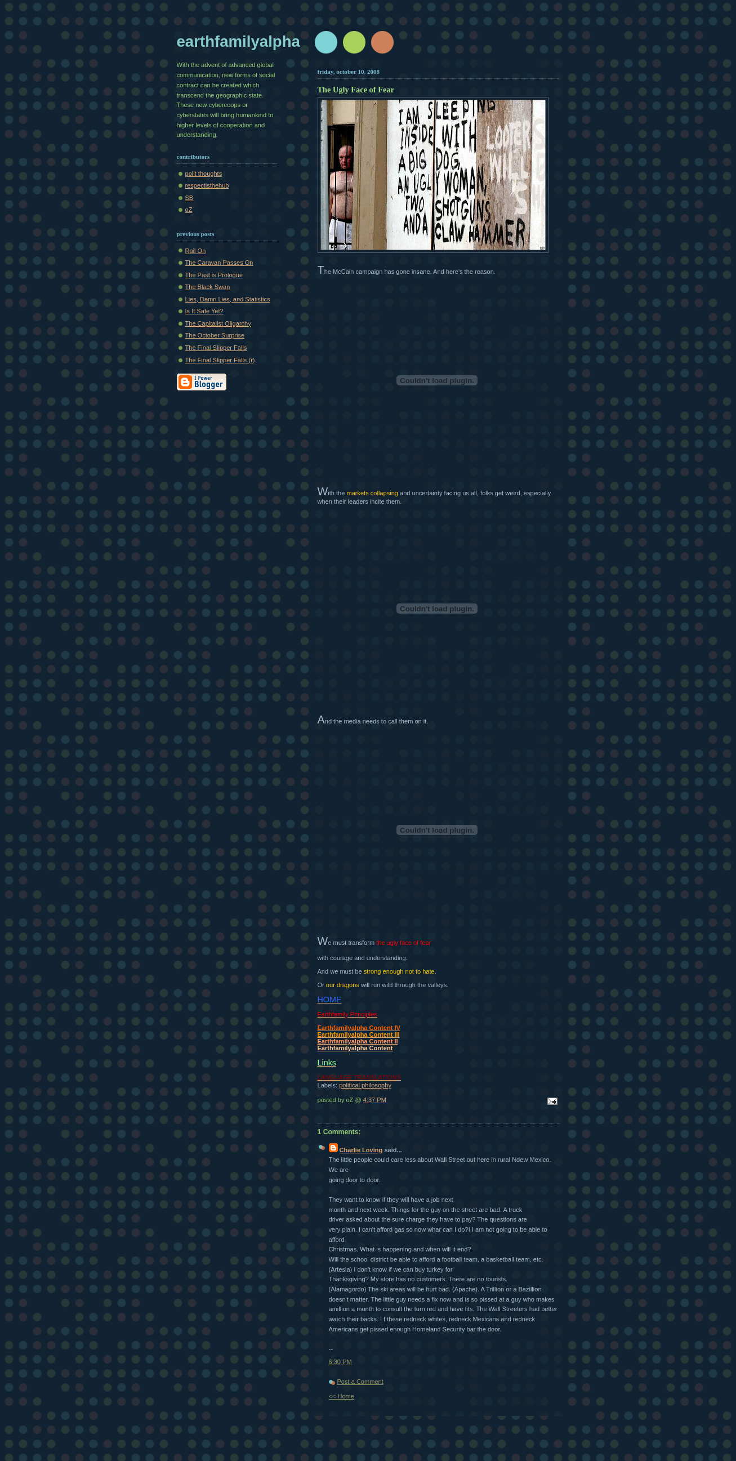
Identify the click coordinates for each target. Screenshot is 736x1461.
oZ (189, 209)
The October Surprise (215, 335)
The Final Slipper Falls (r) (220, 360)
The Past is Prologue (214, 275)
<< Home (341, 1396)
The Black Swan (207, 286)
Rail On (195, 250)
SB (189, 197)
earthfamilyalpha (238, 41)
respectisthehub (207, 185)
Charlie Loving (361, 1150)
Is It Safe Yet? (204, 311)
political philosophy (365, 1085)
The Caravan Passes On (219, 262)
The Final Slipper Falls (216, 347)
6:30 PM (340, 1361)
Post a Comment (360, 1381)
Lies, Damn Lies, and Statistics (227, 299)
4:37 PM (374, 1099)
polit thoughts (203, 173)
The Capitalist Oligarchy (218, 323)
